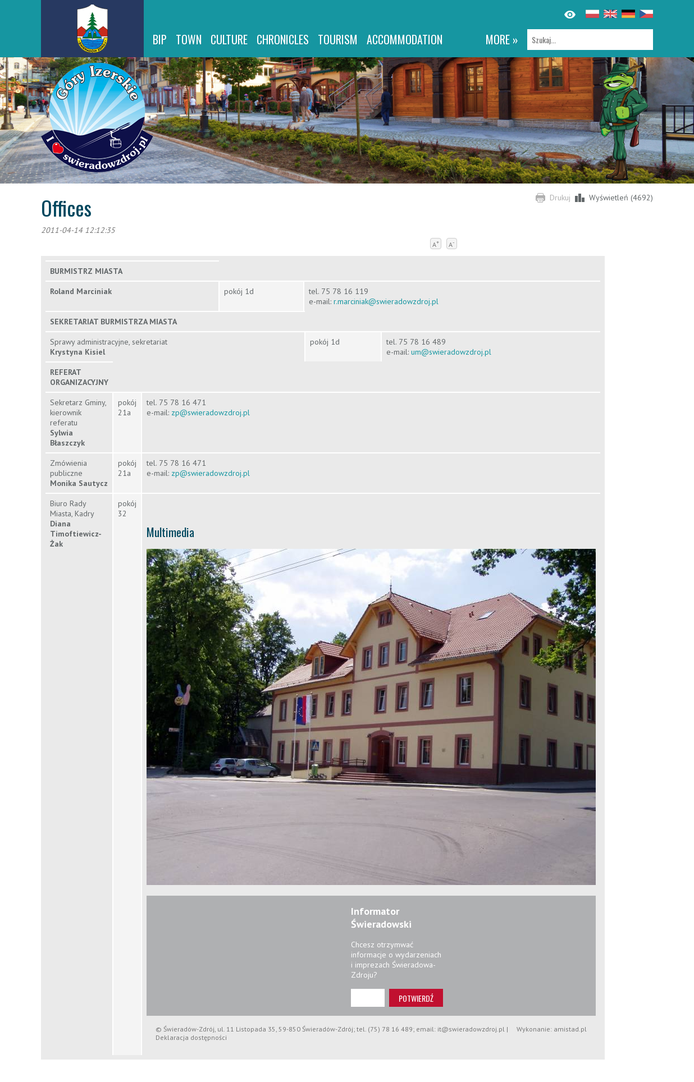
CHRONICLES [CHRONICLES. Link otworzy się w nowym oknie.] (283, 39)
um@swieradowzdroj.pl (451, 352)
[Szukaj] (590, 39)
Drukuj (560, 197)
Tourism (338, 39)
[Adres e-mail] (367, 998)
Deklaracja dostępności (191, 1037)
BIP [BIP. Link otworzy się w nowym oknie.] (160, 39)
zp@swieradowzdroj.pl (210, 412)
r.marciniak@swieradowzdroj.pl (386, 301)
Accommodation (404, 39)
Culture (229, 39)
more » (502, 39)
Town (189, 39)
